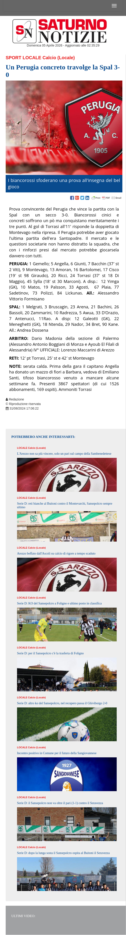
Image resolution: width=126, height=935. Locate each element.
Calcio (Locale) (58, 57)
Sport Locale (23, 57)
